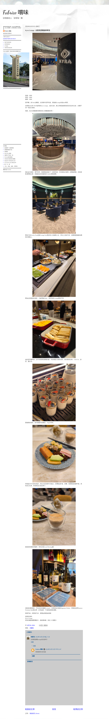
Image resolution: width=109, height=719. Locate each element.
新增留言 (30, 661)
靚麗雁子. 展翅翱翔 (9, 148)
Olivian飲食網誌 (9, 157)
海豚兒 (33, 637)
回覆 (32, 642)
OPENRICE (7, 44)
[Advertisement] (12, 116)
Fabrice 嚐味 (16, 12)
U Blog (6, 46)
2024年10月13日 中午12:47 (53, 649)
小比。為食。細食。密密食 (11, 166)
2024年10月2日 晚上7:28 (42, 637)
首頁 (54, 709)
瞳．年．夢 (7, 164)
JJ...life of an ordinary (10, 162)
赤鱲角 (32, 628)
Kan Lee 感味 (8, 153)
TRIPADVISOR (8, 47)
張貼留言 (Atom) (34, 713)
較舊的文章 (78, 709)
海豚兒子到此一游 (9, 155)
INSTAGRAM (8, 42)
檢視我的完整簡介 (7, 33)
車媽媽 (6, 151)
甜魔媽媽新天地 (8, 149)
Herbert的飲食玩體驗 (10, 159)
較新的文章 (30, 709)
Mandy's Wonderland (10, 160)
